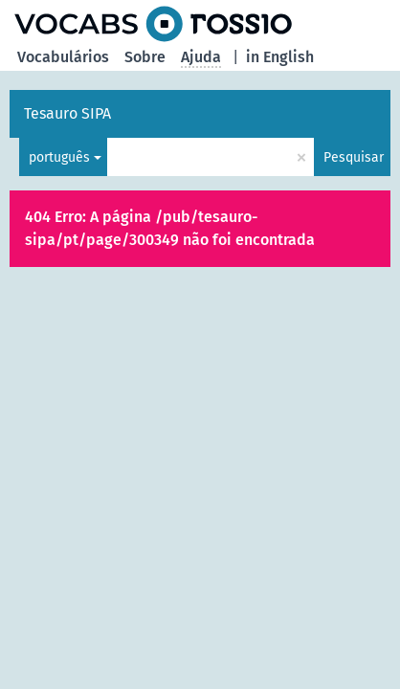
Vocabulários (63, 57)
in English (280, 57)
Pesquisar (353, 157)
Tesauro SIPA (67, 113)
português (59, 157)
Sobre (145, 57)
